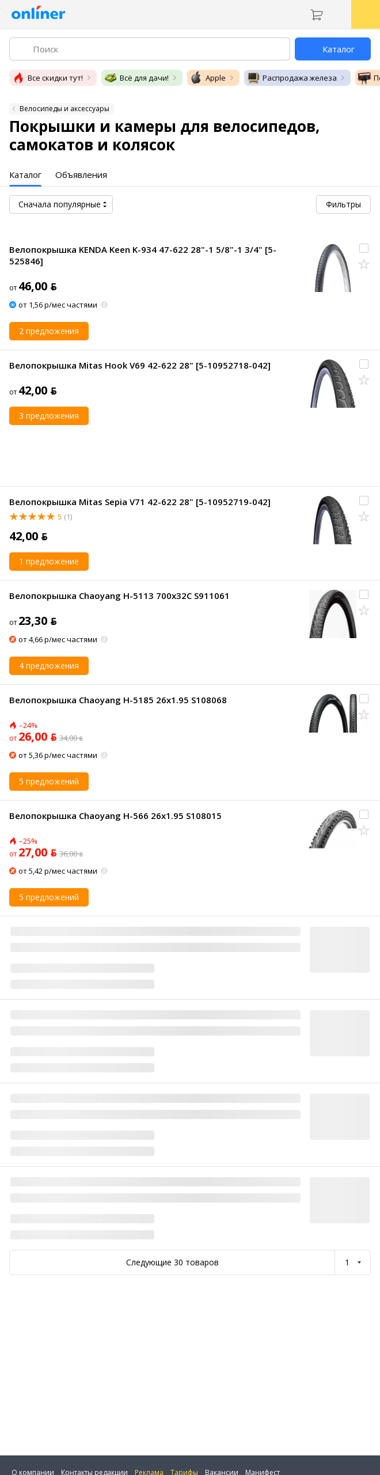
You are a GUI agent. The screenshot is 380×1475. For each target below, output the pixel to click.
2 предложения (49, 330)
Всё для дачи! (136, 78)
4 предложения (49, 665)
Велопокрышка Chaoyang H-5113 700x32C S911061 (119, 595)
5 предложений (49, 781)
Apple (207, 78)
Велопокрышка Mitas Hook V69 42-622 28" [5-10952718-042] (140, 365)
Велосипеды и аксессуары (64, 108)
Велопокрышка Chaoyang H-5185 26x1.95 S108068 (118, 700)
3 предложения (49, 415)
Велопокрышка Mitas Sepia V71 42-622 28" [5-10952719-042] (140, 501)
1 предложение (49, 561)
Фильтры (343, 204)
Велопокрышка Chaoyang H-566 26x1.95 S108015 (115, 815)
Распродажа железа (291, 78)
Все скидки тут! (47, 78)
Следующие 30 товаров (172, 1262)
